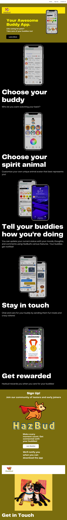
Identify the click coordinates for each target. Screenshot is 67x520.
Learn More (13, 37)
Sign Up (56, 1)
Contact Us (63, 1)
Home (50, 1)
